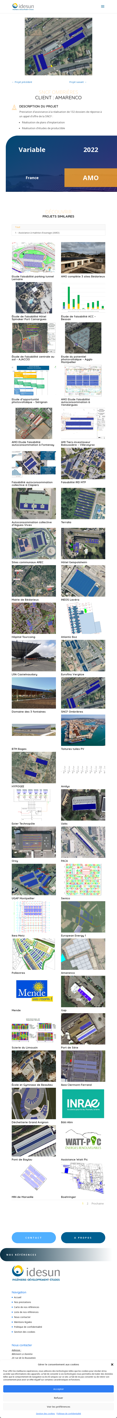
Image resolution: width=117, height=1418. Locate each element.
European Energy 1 (73, 935)
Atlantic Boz (69, 637)
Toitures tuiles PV (72, 749)
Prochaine (97, 1203)
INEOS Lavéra (70, 599)
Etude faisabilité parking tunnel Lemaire (33, 278)
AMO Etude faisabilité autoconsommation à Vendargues (75, 402)
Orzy (15, 860)
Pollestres (18, 972)
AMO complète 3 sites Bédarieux (83, 276)
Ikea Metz (18, 935)
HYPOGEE (18, 786)
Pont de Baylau (22, 1159)
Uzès (64, 823)
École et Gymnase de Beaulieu (32, 1084)
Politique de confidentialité (69, 1413)
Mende (16, 1010)
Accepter (58, 1389)
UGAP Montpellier (23, 898)
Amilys (65, 786)
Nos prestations (22, 1302)
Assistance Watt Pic (74, 1159)
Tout (17, 227)
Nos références (29, 1254)
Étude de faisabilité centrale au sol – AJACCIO (33, 358)
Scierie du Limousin (25, 1047)
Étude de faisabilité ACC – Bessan (78, 318)
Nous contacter (22, 1317)
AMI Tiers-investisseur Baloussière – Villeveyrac (78, 443)
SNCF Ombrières (72, 711)
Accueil (17, 1297)
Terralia (66, 522)
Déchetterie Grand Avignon (30, 1122)
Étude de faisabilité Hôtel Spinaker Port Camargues (29, 318)
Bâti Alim (67, 1122)
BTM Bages (19, 749)
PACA (64, 860)
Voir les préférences (58, 1406)
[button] (112, 1364)
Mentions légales (23, 1322)
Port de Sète (69, 1047)
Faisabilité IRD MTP (73, 482)
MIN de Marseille (22, 1197)
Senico (65, 898)
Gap (64, 1010)
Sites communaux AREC (27, 562)
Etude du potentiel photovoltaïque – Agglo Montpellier (76, 359)
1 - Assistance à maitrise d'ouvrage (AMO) (37, 232)
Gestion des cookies (45, 1413)
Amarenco (68, 972)
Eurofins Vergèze (72, 674)
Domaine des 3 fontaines (29, 711)
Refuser (58, 1397)
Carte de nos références (26, 1307)
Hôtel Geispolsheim (74, 562)
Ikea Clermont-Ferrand (76, 1084)
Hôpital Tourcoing (23, 637)
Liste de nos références (26, 1312)
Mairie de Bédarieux (25, 599)
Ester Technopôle (23, 823)
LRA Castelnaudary (24, 674)
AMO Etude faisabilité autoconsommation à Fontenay (33, 443)
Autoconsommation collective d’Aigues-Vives (32, 523)
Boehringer (68, 1197)
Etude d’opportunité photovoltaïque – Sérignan (29, 401)
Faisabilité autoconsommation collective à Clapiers (32, 483)
